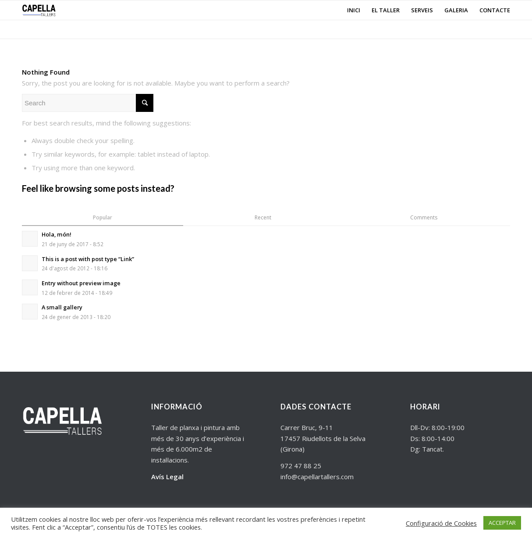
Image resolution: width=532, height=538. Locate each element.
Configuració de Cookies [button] (441, 523)
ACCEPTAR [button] (502, 523)
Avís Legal (167, 476)
